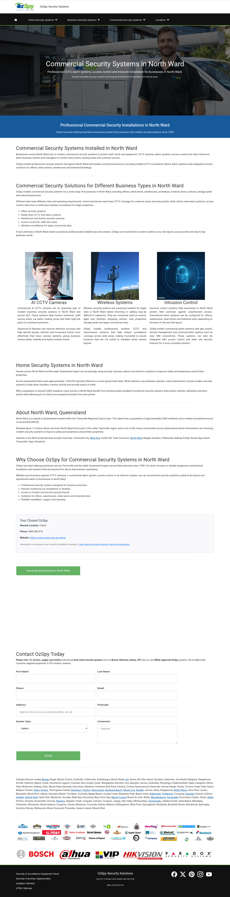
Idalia (210, 797)
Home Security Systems (41, 20)
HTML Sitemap (24, 888)
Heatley (20, 797)
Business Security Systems (82, 20)
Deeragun (76, 790)
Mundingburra (158, 797)
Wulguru (60, 801)
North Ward (136, 438)
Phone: (20, 688)
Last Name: (103, 671)
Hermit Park (31, 797)
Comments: (104, 721)
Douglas (189, 793)
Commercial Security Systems (126, 20)
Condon (86, 790)
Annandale (172, 797)
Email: (101, 688)
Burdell (140, 790)
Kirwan (44, 790)
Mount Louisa (118, 797)
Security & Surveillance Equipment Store (37, 873)
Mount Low (129, 790)
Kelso (37, 790)
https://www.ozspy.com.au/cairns (48, 537)
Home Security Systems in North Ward (48, 570)
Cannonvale (154, 801)
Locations (160, 20)
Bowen (45, 779)
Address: (21, 704)
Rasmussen (98, 790)
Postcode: (103, 704)
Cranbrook (167, 793)
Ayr (127, 779)
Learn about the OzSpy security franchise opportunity (104, 544)
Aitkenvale (155, 793)
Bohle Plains (180, 790)
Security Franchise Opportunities (33, 878)
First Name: (22, 671)
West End (95, 438)
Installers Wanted (25, 883)
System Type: (23, 721)
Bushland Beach (113, 790)
